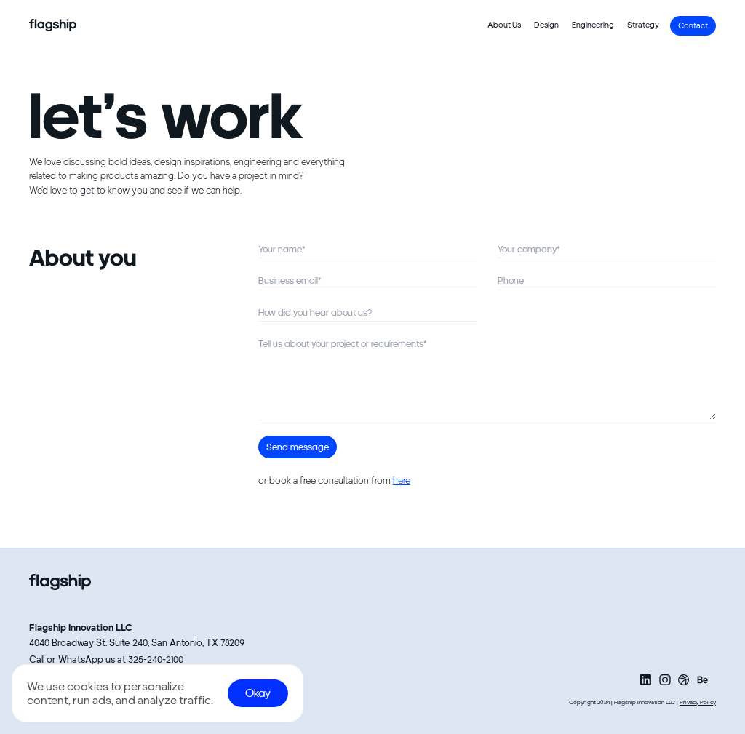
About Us (504, 25)
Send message (297, 447)
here (401, 480)
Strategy (643, 25)
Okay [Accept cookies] (258, 693)
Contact (693, 26)
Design (546, 25)
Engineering (593, 25)
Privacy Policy (698, 702)
